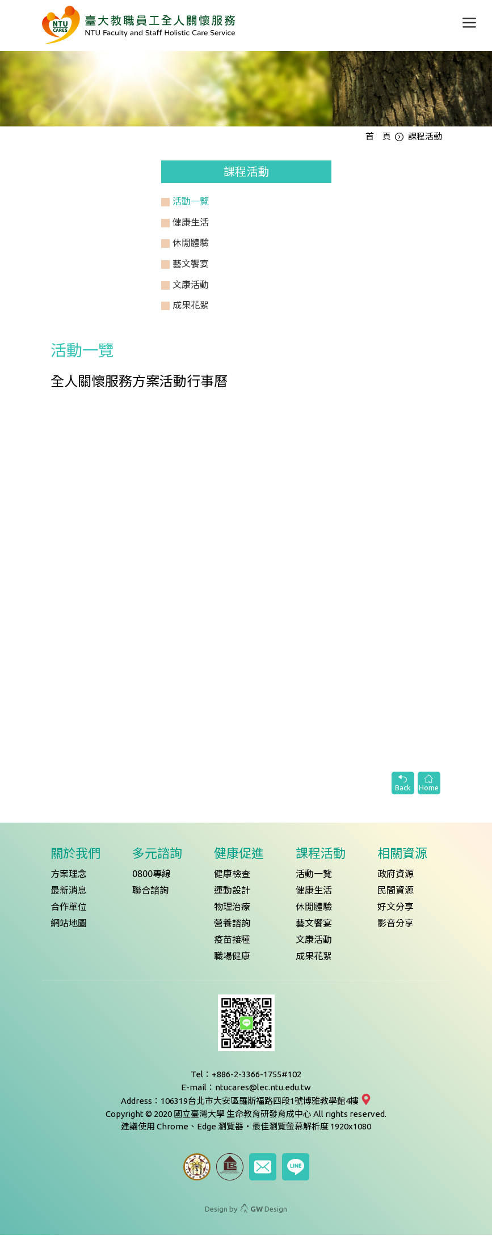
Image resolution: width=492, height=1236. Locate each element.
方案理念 (69, 875)
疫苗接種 (232, 941)
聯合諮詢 (150, 892)
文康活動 (314, 941)
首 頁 (378, 137)
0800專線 (151, 875)
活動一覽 (314, 875)
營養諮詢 (232, 925)
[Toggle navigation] (469, 23)
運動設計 (232, 892)
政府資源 (395, 875)
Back (403, 784)
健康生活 (314, 892)
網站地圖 (69, 925)
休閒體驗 (314, 908)
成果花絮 (314, 958)
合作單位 (69, 908)
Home (429, 784)
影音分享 (395, 925)
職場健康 (232, 958)
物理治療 (232, 908)
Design (263, 1210)
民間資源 (395, 892)
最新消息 (69, 892)
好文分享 (395, 908)
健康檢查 (232, 875)
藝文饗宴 (314, 925)
